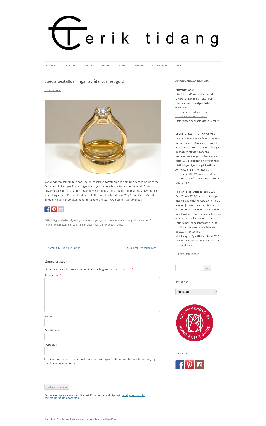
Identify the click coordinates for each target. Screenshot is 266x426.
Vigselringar (159, 65)
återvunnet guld (127, 220)
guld (75, 224)
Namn (48, 316)
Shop (178, 65)
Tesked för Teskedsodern (142, 248)
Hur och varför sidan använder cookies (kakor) (68, 419)
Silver (122, 65)
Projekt (106, 65)
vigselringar (93, 224)
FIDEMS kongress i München (204, 174)
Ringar (82, 224)
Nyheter (71, 65)
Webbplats (51, 344)
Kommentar (52, 275)
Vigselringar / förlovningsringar (86, 220)
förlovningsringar (62, 224)
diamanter (143, 220)
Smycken (139, 65)
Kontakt (89, 65)
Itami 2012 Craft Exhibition (62, 248)
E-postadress (52, 330)
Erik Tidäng (51, 65)
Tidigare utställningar (187, 253)
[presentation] (72, 375)
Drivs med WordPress (106, 419)
